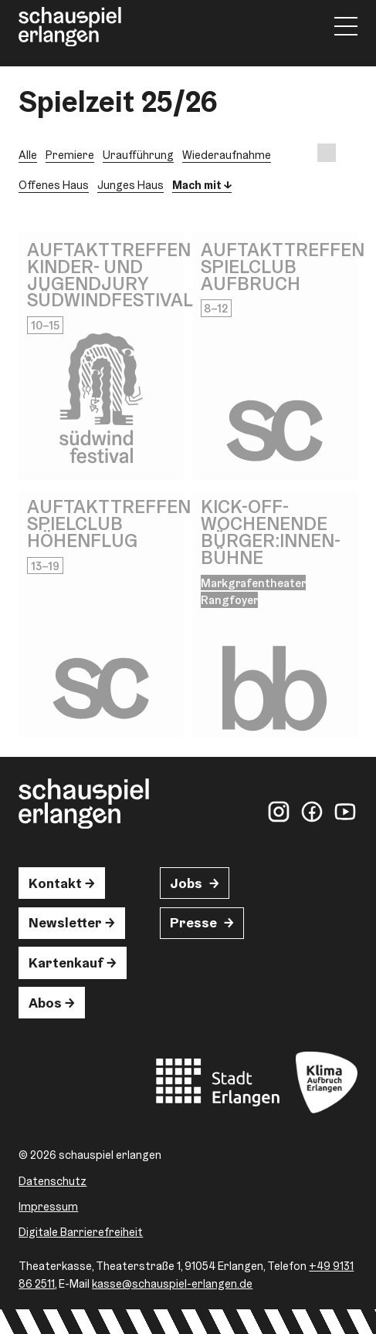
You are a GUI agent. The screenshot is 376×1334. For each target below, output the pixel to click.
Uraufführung (138, 154)
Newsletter (65, 922)
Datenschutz (52, 1181)
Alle (28, 154)
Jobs (186, 883)
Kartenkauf (66, 962)
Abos (45, 1002)
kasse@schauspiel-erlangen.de (172, 1283)
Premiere (70, 154)
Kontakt (55, 883)
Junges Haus (130, 184)
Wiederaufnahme (226, 154)
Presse (193, 922)
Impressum (48, 1206)
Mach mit (197, 184)
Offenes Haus (54, 184)
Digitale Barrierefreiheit (81, 1231)
